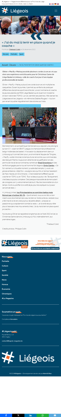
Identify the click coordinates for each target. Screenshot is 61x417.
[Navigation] (56, 10)
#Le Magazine (8, 298)
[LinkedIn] (30, 415)
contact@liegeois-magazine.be (12, 341)
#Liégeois (17, 373)
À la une (6, 54)
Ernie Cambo (49, 165)
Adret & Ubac (47, 373)
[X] (18, 415)
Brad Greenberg (45, 163)
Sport (21, 54)
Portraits (14, 54)
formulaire (14, 319)
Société (5, 275)
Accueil (5, 65)
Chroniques (7, 294)
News (4, 280)
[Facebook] (6, 415)
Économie (6, 289)
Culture (5, 266)
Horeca (5, 284)
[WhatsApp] (43, 415)
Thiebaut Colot (14, 49)
